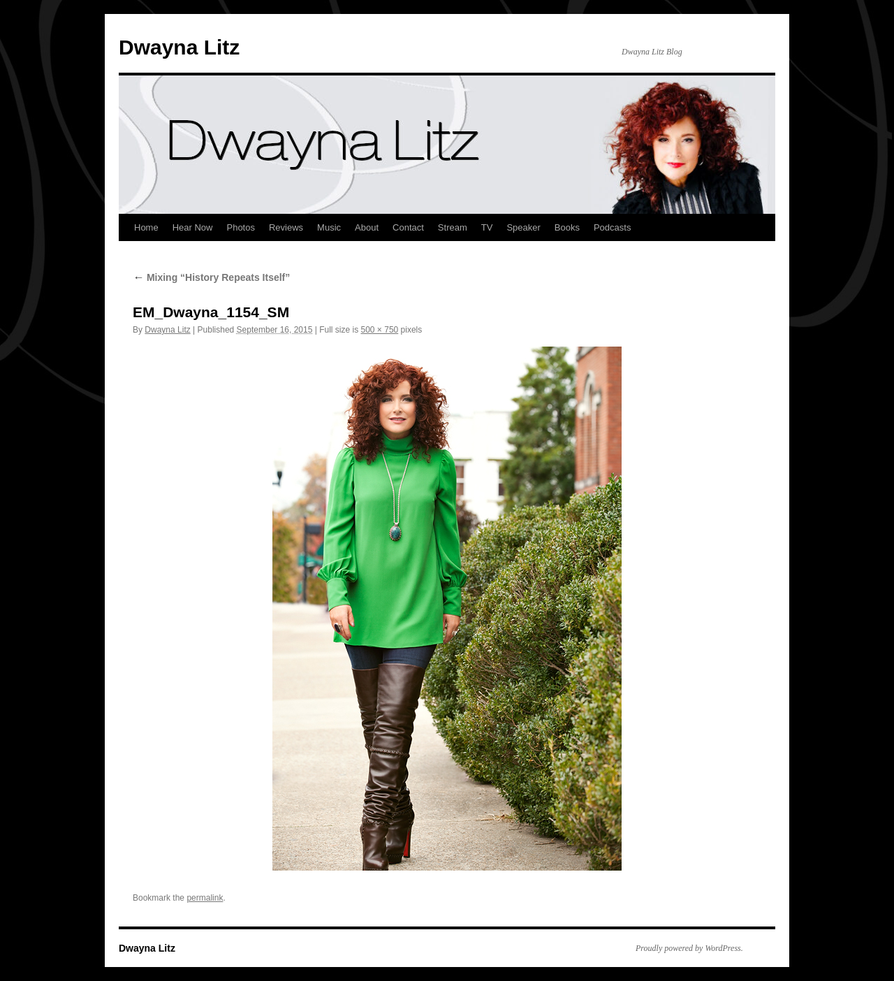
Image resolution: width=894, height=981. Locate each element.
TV (487, 227)
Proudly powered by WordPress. (689, 948)
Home (146, 227)
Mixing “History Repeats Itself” (211, 277)
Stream (452, 227)
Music (329, 227)
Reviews (286, 227)
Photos (240, 227)
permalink (204, 898)
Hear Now (193, 227)
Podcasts (612, 227)
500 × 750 (380, 330)
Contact (408, 227)
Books (567, 227)
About (367, 227)
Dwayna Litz (179, 47)
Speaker (523, 227)
